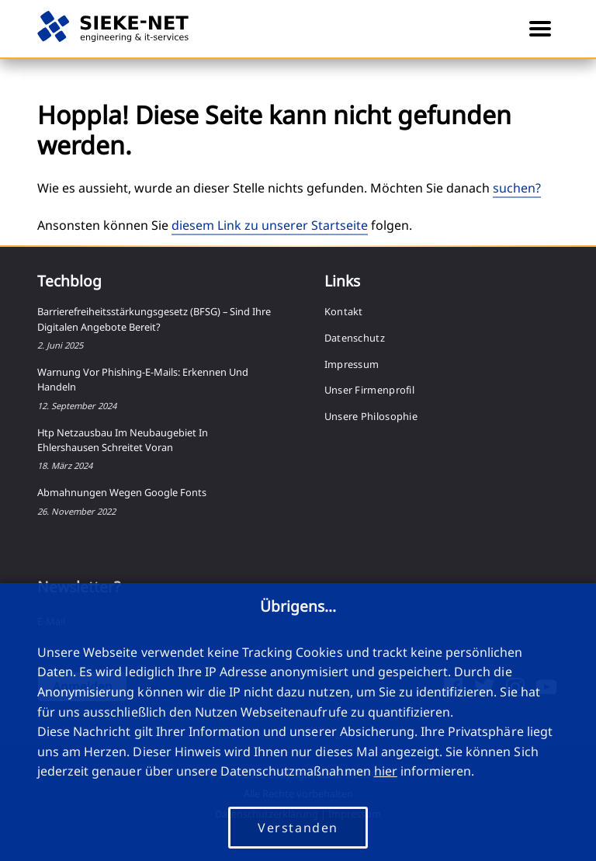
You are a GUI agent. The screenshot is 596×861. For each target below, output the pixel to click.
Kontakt (343, 311)
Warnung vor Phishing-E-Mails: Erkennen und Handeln (142, 379)
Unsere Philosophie (371, 416)
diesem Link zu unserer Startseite (270, 225)
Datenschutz (354, 338)
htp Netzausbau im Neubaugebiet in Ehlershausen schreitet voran (122, 439)
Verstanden (298, 827)
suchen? (517, 187)
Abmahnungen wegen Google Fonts (121, 492)
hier (385, 770)
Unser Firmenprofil (369, 390)
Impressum (351, 364)
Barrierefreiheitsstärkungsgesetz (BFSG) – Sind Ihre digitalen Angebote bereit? (154, 318)
